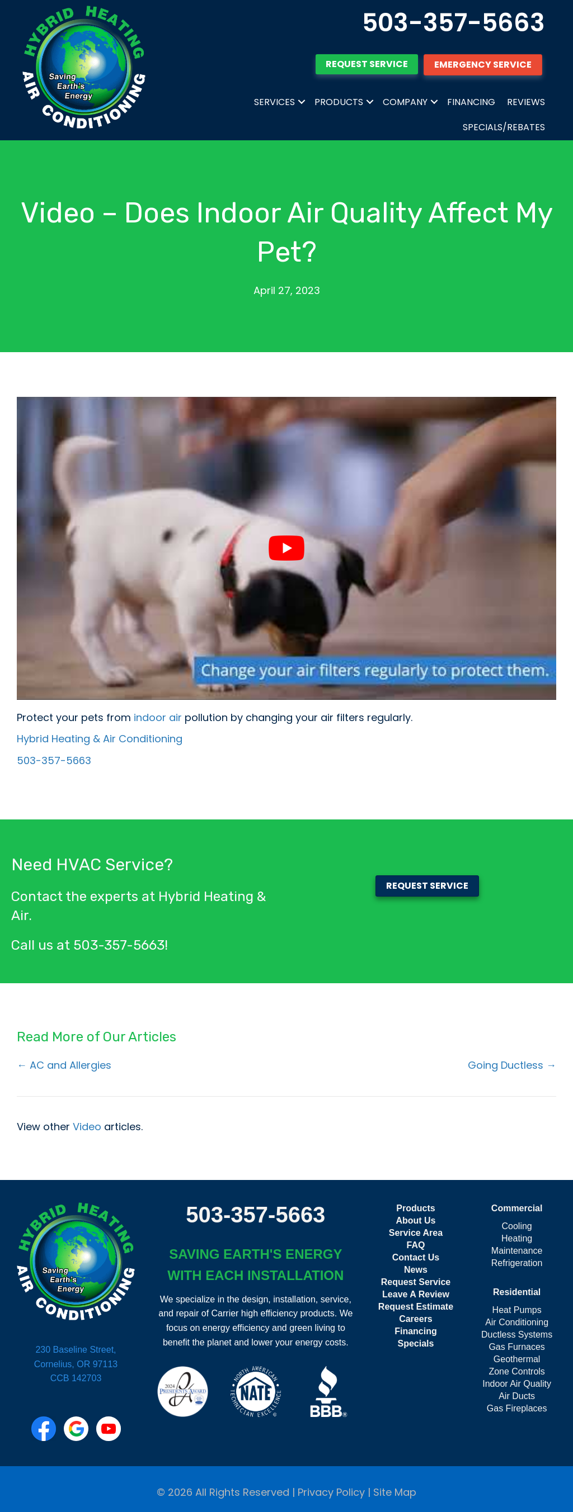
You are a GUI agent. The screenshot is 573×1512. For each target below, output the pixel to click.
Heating (516, 1238)
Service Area (416, 1233)
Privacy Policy (331, 1492)
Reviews (526, 102)
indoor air (156, 717)
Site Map (394, 1492)
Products (338, 102)
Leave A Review (415, 1294)
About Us (415, 1220)
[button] (301, 102)
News (416, 1269)
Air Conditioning (516, 1322)
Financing (471, 102)
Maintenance (517, 1250)
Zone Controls (517, 1371)
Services (274, 102)
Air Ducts (517, 1396)
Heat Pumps (517, 1310)
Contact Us (415, 1257)
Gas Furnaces (516, 1347)
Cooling (516, 1226)
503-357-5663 (453, 23)
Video (87, 1127)
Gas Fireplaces (517, 1408)
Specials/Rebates (504, 127)
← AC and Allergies (64, 1065)
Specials (415, 1343)
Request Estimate (415, 1306)
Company (405, 102)
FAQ (416, 1245)
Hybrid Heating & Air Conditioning (99, 739)
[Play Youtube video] (286, 548)
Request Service (416, 1282)
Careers (416, 1319)
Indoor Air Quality (516, 1383)
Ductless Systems (516, 1334)
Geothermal (517, 1359)
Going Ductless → (512, 1065)
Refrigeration (517, 1263)
